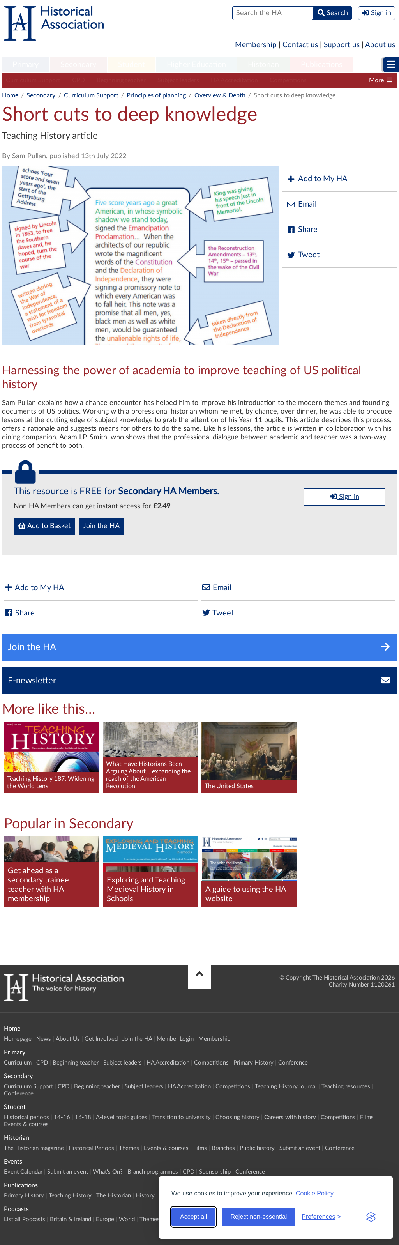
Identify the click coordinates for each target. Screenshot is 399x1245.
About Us (68, 1039)
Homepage (18, 1039)
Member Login (175, 1039)
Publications (322, 65)
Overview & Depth (219, 95)
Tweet (303, 255)
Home (10, 95)
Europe (105, 1219)
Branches (223, 1148)
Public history (257, 1148)
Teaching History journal (286, 1086)
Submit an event (299, 1148)
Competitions (288, 80)
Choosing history (237, 1117)
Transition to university (181, 1117)
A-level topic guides (121, 1117)
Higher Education (196, 65)
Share (302, 230)
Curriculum (18, 1063)
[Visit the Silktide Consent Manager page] (371, 1217)
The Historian (113, 1196)
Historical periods (26, 1117)
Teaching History (70, 1196)
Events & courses (26, 1124)
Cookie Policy (315, 1193)
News (43, 1039)
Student (131, 65)
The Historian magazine (34, 1148)
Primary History (253, 1063)
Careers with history (290, 1117)
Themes (129, 1148)
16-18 (83, 1117)
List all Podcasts (24, 1219)
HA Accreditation (234, 80)
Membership (256, 45)
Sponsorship (215, 1172)
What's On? (108, 1172)
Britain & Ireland (70, 1219)
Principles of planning (156, 95)
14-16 (62, 1117)
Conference (293, 1063)
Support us (342, 45)
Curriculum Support (33, 80)
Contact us (300, 45)
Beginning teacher (121, 80)
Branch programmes (152, 1172)
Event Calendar (23, 1172)
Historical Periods (91, 1148)
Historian (263, 65)
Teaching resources (345, 1086)
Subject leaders (178, 80)
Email (301, 204)
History (145, 1196)
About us (380, 45)
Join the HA (101, 526)
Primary (25, 65)
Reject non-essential (258, 1216)
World (127, 1219)
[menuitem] (25, 65)
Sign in (344, 496)
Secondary (78, 65)
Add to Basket (44, 526)
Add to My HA (317, 179)
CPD (78, 80)
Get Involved (101, 1039)
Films (367, 1117)
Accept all (193, 1216)
